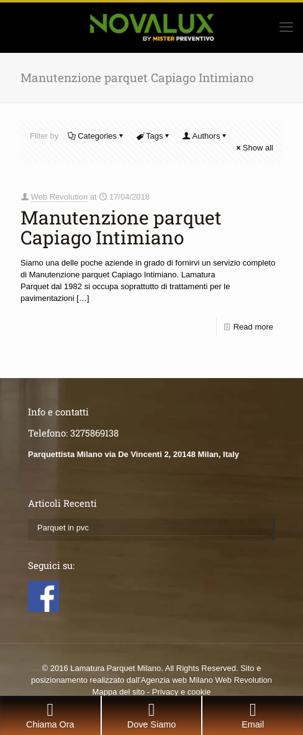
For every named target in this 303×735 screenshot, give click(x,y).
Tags (153, 136)
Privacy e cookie (181, 691)
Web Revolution (59, 196)
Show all (254, 147)
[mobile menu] (286, 27)
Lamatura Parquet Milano (115, 668)
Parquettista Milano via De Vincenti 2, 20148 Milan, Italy (133, 454)
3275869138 (94, 433)
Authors (205, 136)
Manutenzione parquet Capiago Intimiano (121, 227)
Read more (253, 326)
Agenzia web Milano (177, 680)
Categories (96, 136)
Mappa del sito (119, 691)
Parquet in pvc (63, 527)
